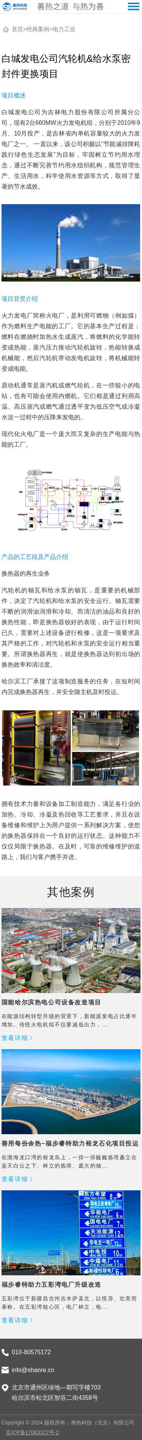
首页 (17, 29)
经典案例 (38, 29)
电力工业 (64, 29)
